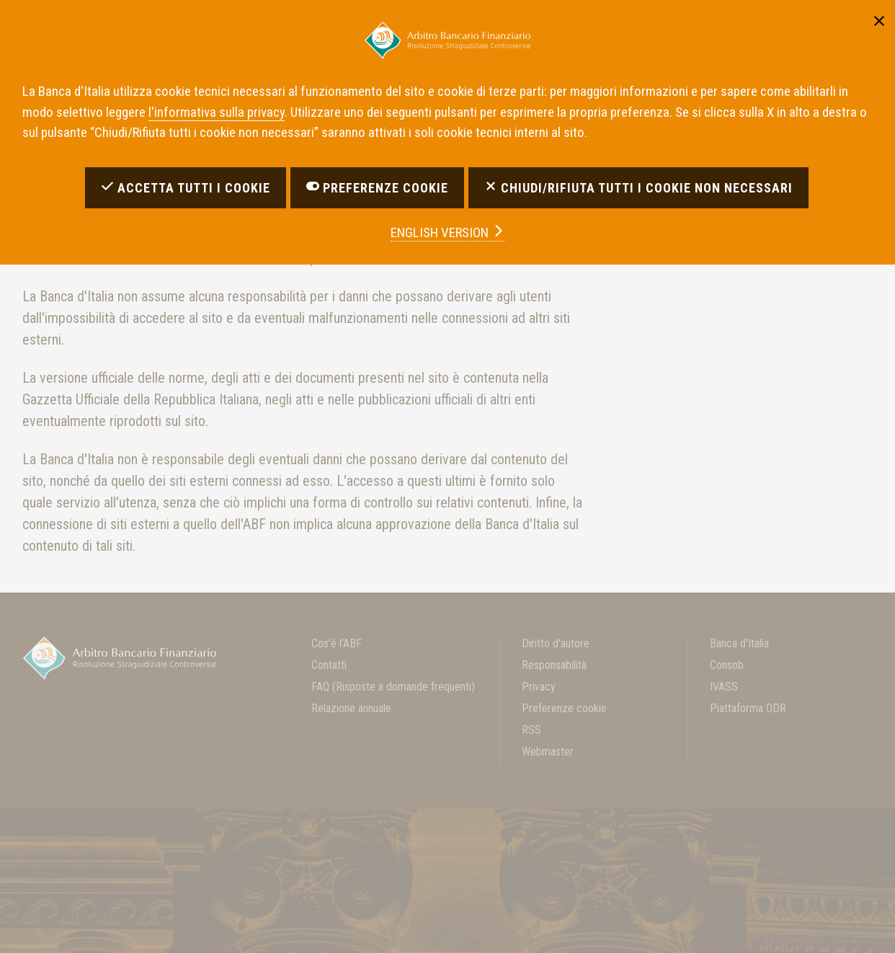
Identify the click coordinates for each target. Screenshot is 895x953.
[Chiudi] (879, 19)
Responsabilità (554, 665)
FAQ (393, 686)
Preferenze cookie (564, 708)
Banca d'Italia (739, 643)
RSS (531, 730)
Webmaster (548, 751)
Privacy (539, 686)
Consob (727, 665)
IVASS (724, 686)
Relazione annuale (351, 708)
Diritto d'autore (555, 643)
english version (447, 232)
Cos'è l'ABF (336, 643)
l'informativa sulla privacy (216, 112)
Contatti (329, 665)
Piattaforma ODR (748, 708)
